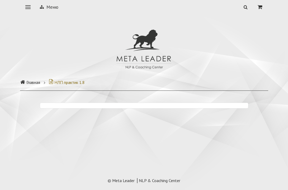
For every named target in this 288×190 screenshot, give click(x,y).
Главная (30, 82)
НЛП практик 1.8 (67, 82)
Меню (49, 7)
